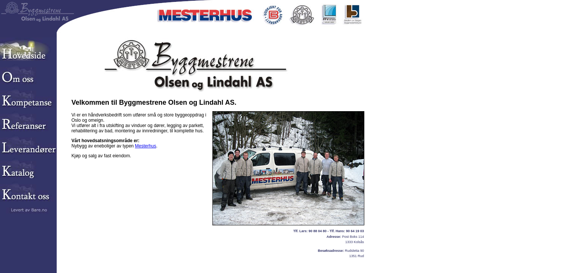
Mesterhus (145, 146)
